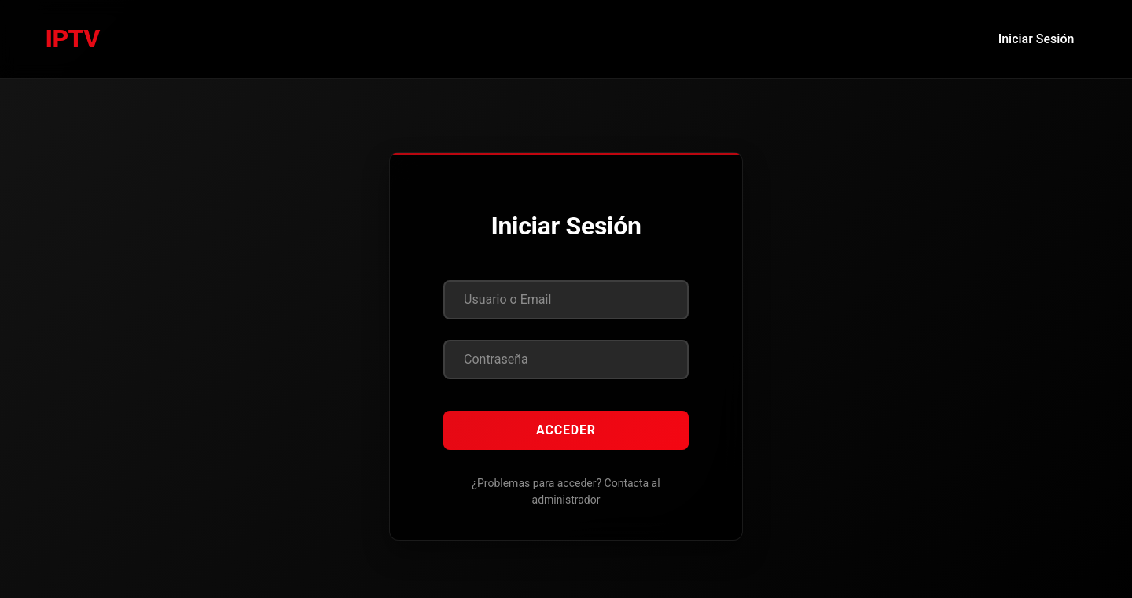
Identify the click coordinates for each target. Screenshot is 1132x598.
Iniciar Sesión (1036, 38)
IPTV (73, 39)
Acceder (566, 430)
